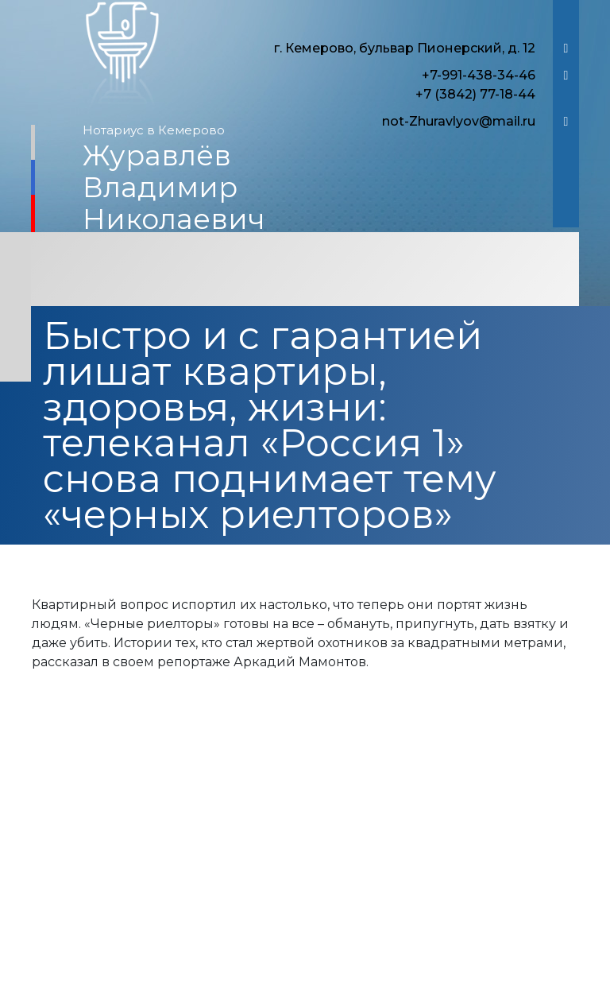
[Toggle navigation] (305, 271)
